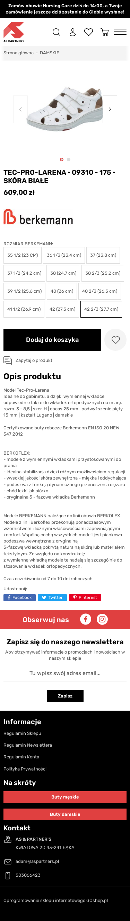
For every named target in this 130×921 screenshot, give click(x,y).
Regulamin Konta (21, 756)
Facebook (22, 597)
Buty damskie (65, 814)
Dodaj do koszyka (52, 340)
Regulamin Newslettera (27, 745)
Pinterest (88, 597)
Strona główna (18, 52)
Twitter (56, 597)
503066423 (28, 875)
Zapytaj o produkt (34, 360)
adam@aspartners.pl (37, 861)
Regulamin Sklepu (22, 733)
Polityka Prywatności (24, 769)
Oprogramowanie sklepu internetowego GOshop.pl (55, 900)
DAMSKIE (49, 52)
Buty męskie (65, 797)
